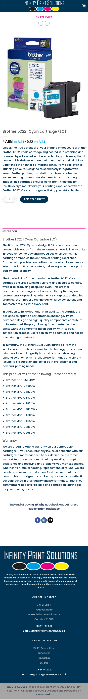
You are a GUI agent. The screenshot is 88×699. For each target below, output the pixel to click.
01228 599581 (44, 626)
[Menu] (4, 6)
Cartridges (44, 17)
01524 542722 (44, 669)
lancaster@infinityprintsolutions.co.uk (44, 674)
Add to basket (34, 199)
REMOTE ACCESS (16, 687)
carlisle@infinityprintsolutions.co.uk (44, 631)
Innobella (14, 278)
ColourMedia (44, 694)
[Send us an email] (50, 520)
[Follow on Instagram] (44, 520)
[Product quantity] (9, 199)
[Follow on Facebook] (38, 520)
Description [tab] (9, 231)
